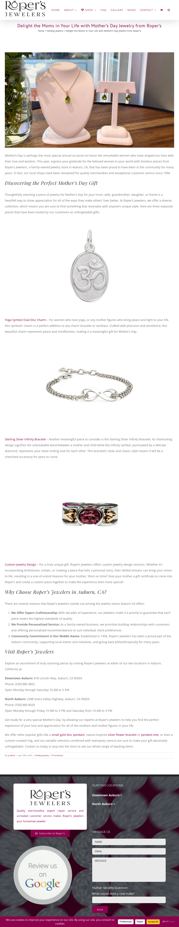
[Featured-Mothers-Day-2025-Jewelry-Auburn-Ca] (89, 100)
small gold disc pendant (67, 735)
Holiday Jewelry (42, 755)
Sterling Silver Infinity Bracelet (25, 439)
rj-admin (11, 755)
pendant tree (150, 735)
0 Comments (57, 755)
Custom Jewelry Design (20, 564)
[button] (169, 10)
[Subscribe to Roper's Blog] (50, 833)
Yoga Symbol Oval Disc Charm (25, 320)
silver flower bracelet (122, 735)
